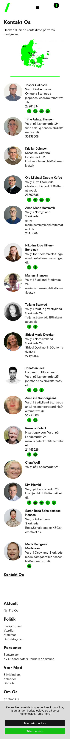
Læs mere (44, 713)
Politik (9, 619)
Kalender (10, 678)
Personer (12, 647)
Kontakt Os (14, 574)
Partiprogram (12, 626)
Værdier (9, 630)
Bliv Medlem (12, 674)
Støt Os (9, 683)
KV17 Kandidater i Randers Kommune (29, 658)
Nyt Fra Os (11, 610)
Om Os (11, 691)
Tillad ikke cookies (35, 723)
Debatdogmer (13, 639)
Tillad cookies (35, 731)
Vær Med (13, 667)
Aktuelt (11, 603)
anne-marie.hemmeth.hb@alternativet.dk (44, 224)
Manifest (10, 634)
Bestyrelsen (11, 654)
